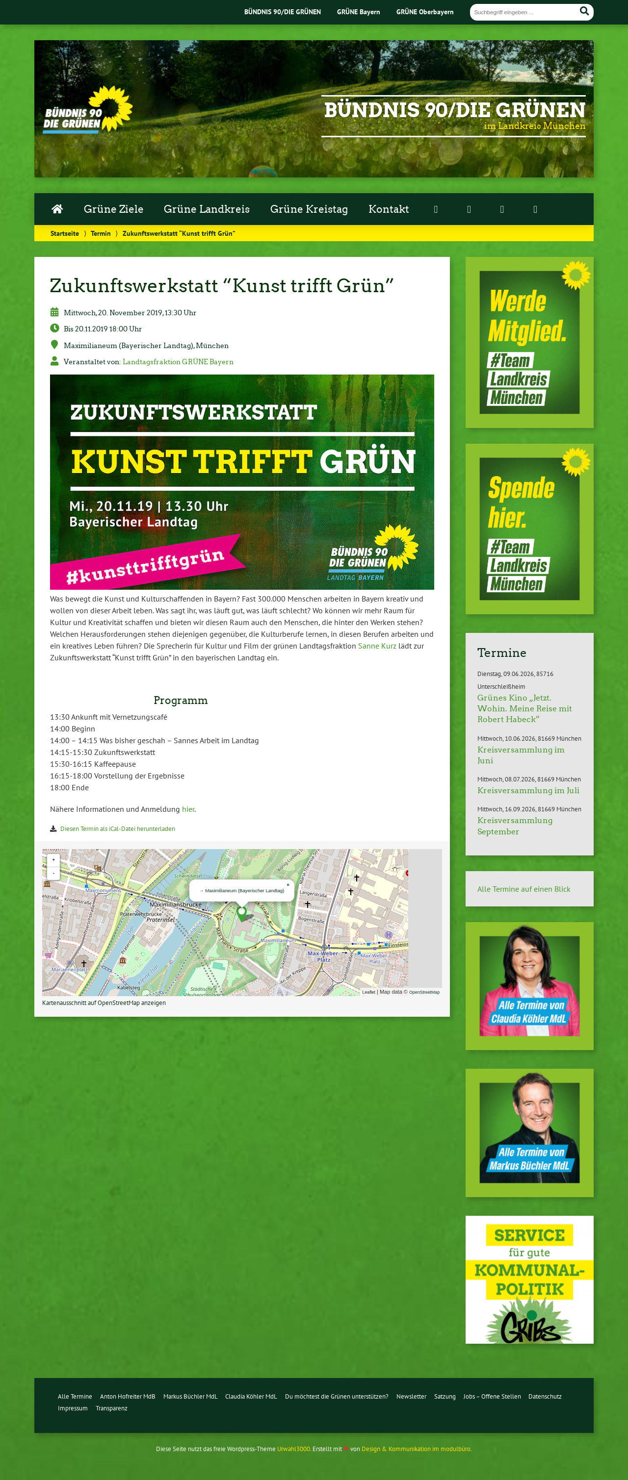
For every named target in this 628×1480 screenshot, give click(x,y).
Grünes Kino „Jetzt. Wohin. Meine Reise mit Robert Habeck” (524, 709)
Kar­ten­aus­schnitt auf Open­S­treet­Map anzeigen (104, 1003)
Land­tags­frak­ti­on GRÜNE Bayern (178, 361)
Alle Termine (75, 1396)
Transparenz (112, 1408)
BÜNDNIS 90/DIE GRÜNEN (282, 11)
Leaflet (369, 992)
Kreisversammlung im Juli (528, 790)
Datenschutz (545, 1396)
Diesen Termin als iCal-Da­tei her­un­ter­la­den (117, 829)
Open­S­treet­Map (424, 992)
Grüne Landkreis (207, 209)
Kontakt (388, 209)
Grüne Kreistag (309, 209)
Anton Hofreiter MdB (128, 1396)
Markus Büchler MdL (190, 1396)
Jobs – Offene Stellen (492, 1396)
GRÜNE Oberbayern (425, 11)
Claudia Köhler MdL (251, 1396)
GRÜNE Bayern (358, 11)
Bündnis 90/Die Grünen (455, 110)
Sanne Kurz (377, 646)
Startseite (65, 233)
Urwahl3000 (293, 1449)
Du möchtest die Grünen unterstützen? (337, 1396)
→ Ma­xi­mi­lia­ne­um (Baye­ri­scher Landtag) (241, 890)
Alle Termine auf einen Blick (524, 889)
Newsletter (411, 1396)
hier (188, 809)
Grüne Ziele (114, 209)
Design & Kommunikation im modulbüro (416, 1449)
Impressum (73, 1408)
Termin (101, 233)
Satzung (445, 1396)
